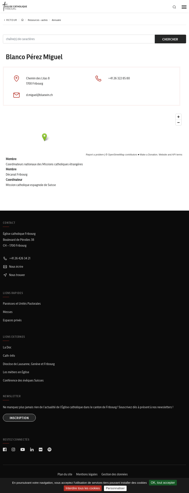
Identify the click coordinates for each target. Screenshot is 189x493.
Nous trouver (14, 275)
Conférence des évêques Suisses (23, 380)
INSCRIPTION (19, 418)
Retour (10, 19)
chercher (169, 39)
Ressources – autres (38, 19)
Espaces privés (12, 320)
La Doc (7, 347)
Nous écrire (13, 267)
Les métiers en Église (16, 372)
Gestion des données (114, 474)
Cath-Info (9, 356)
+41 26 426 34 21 (16, 258)
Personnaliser (115, 488)
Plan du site (65, 474)
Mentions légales (87, 474)
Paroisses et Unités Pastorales (22, 304)
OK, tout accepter (163, 482)
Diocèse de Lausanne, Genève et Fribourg (29, 364)
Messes (8, 312)
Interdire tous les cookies (83, 488)
